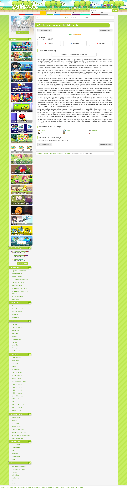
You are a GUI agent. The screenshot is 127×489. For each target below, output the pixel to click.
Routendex (15, 345)
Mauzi (42, 133)
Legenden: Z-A (16, 369)
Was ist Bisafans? (17, 312)
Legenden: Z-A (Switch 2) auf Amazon (20, 292)
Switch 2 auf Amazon (18, 296)
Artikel (13, 459)
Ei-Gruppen (15, 348)
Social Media (15, 299)
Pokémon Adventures (18, 429)
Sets (13, 450)
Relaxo (68, 130)
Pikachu (43, 130)
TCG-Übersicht (16, 445)
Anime (43, 13)
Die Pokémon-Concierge (19, 466)
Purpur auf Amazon (17, 285)
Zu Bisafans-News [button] (23, 32)
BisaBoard (95, 13)
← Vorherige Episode (45, 30)
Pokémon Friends (17, 393)
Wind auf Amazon (17, 273)
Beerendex (15, 333)
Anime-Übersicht (16, 417)
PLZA (21, 259)
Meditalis (94, 130)
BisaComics (15, 484)
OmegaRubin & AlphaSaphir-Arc (21, 435)
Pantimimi (94, 133)
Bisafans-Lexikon (17, 351)
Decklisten (15, 453)
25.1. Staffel (15, 423)
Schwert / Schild (16, 378)
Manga (50, 13)
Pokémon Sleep (16, 399)
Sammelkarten (66, 13)
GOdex (37, 13)
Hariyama (69, 133)
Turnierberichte (16, 456)
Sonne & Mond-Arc (17, 438)
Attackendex (15, 330)
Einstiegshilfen (16, 447)
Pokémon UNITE (16, 387)
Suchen (115, 10)
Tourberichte (15, 478)
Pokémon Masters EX (18, 405)
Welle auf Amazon (17, 276)
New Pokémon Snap (18, 396)
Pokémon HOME (16, 411)
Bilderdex (14, 336)
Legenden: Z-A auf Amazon (19, 288)
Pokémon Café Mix (17, 408)
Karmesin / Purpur (17, 372)
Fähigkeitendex (16, 339)
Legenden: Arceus (17, 375)
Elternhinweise (70, 487)
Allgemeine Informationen (19, 271)
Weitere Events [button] (22, 263)
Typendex (14, 342)
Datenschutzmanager (48, 487)
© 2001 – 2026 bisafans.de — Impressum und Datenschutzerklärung (20, 487)
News (22, 13)
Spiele (57, 13)
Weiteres (104, 13)
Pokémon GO (16, 402)
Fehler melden (80, 487)
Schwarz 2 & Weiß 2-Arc (19, 432)
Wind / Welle (15, 360)
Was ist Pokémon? (17, 309)
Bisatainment (15, 317)
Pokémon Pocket (17, 384)
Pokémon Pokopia (17, 390)
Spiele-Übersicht (16, 357)
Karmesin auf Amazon (18, 282)
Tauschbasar (85, 13)
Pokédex (29, 13)
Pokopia (14, 366)
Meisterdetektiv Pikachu (18, 469)
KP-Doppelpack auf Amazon (20, 279)
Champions (15, 363)
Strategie (75, 13)
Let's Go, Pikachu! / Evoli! (19, 381)
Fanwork (14, 472)
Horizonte (14, 420)
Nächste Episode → (105, 30)
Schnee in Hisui (16, 426)
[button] (73, 54)
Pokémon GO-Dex (17, 327)
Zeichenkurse (16, 475)
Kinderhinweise (59, 487)
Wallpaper (15, 481)
